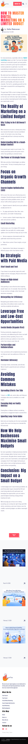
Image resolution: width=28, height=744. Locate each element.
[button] (23, 4)
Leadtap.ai (8, 739)
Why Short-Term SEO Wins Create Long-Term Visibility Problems (13, 612)
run (8, 395)
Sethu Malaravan (13, 29)
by (5, 29)
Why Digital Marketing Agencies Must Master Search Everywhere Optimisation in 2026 (13, 573)
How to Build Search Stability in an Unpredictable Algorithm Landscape (14, 649)
